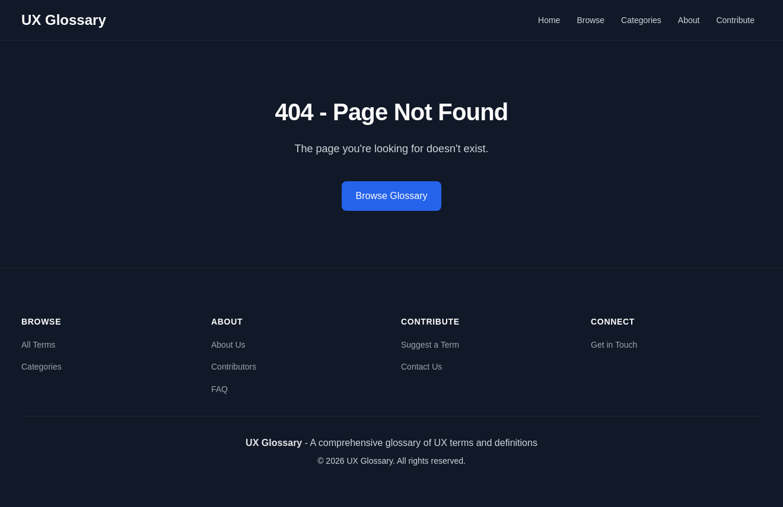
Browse (590, 20)
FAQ (219, 389)
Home (549, 20)
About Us (228, 344)
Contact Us (421, 366)
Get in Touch (614, 344)
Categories (641, 20)
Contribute (735, 20)
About (689, 20)
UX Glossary (63, 20)
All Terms (38, 344)
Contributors (233, 366)
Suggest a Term (430, 344)
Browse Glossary (392, 196)
